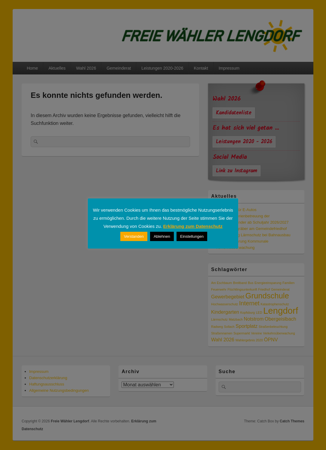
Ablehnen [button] (162, 236)
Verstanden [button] (134, 236)
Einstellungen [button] (192, 236)
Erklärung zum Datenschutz (193, 226)
